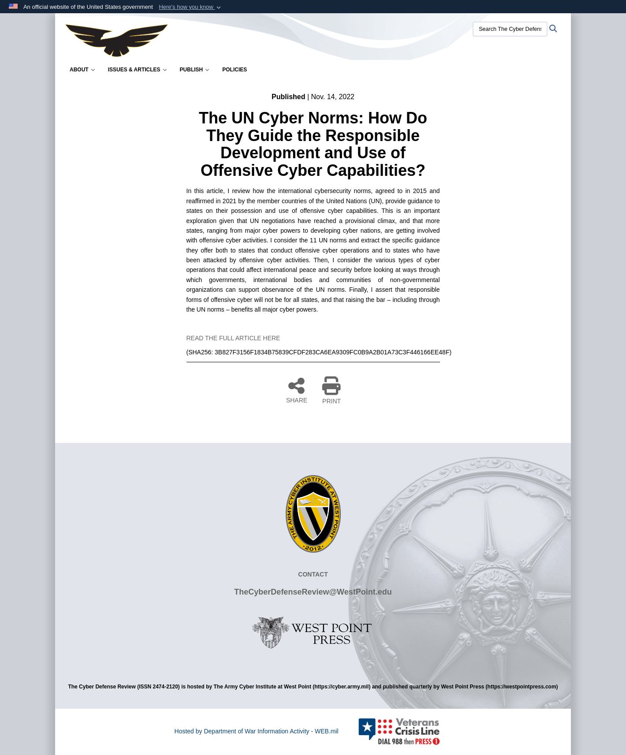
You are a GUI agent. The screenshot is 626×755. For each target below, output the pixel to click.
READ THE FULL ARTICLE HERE (233, 338)
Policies (234, 70)
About (82, 70)
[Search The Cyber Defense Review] (510, 29)
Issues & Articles (137, 70)
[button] (191, 7)
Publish (194, 70)
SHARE (296, 390)
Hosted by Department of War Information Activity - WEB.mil (257, 731)
